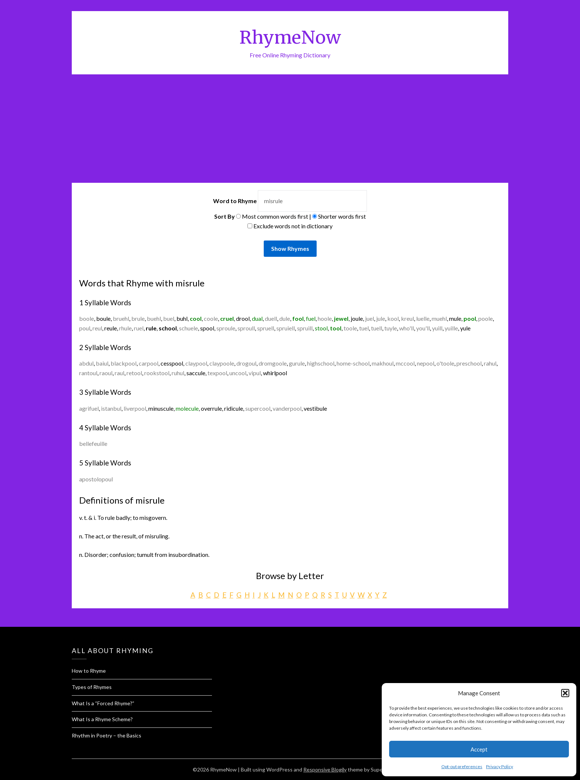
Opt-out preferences (461, 766)
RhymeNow (290, 37)
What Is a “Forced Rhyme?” (103, 703)
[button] (565, 693)
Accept (479, 749)
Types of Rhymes (92, 687)
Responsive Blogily (325, 769)
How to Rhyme (89, 671)
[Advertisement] (290, 130)
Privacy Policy (499, 766)
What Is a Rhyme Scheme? (102, 719)
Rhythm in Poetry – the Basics (106, 735)
